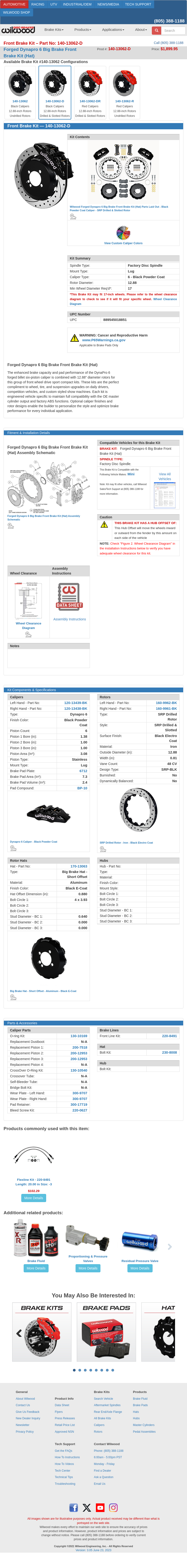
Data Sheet (62, 1405)
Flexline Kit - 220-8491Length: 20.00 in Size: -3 (34, 1182)
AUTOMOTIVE (14, 4)
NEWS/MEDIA (108, 4)
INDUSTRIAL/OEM (77, 4)
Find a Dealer (102, 1470)
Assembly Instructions (69, 619)
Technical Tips (64, 1477)
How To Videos (64, 1464)
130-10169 (79, 1036)
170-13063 (79, 866)
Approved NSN (64, 1431)
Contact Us (23, 1405)
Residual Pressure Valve (139, 1261)
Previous (19, 1332)
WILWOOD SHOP (16, 12)
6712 (83, 771)
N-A (84, 1042)
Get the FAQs (63, 1451)
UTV (53, 4)
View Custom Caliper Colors (123, 243)
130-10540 (79, 1070)
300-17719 (79, 1104)
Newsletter (22, 1425)
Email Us (99, 1483)
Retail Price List (65, 1425)
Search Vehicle (103, 1398)
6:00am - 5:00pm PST (108, 1457)
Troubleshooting (65, 1483)
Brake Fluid (36, 1261)
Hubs (136, 1418)
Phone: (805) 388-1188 (108, 1451)
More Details (33, 1198)
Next (168, 1332)
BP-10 (82, 788)
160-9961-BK (166, 708)
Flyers (59, 1412)
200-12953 (79, 1053)
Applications (113, 29)
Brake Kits (54, 29)
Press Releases (65, 1418)
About (141, 29)
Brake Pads (140, 1405)
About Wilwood (25, 1398)
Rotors (98, 1431)
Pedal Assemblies (144, 1431)
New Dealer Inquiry (28, 1418)
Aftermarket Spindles (107, 1405)
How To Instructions (67, 1457)
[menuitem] (52, 31)
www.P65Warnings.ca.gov (104, 340)
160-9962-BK (166, 703)
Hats (136, 1412)
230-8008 (169, 1052)
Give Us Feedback (27, 1412)
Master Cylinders (143, 1425)
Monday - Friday (104, 1464)
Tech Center (62, 1470)
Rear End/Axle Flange (108, 1412)
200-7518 (79, 1047)
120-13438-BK (75, 708)
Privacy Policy (25, 1431)
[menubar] (94, 31)
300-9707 (79, 1093)
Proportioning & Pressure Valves (88, 1259)
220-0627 (79, 1110)
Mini (130, 474)
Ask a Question (103, 1477)
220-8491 (169, 1036)
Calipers (99, 1425)
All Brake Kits (102, 1418)
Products (82, 29)
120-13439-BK (75, 703)
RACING (37, 4)
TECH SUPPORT (138, 4)
